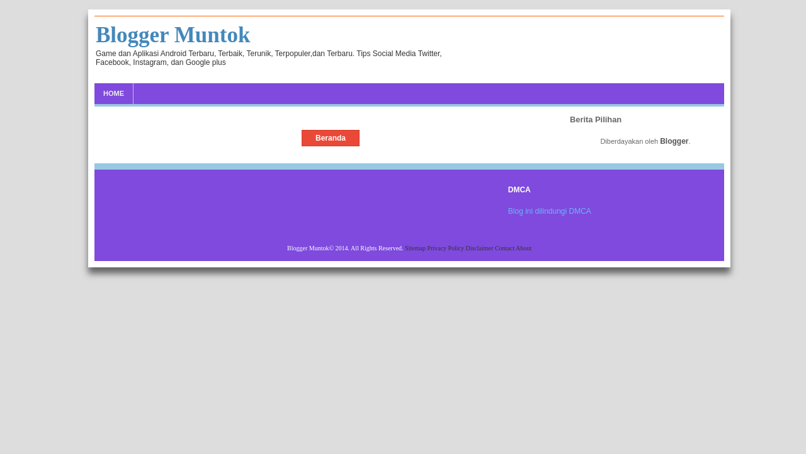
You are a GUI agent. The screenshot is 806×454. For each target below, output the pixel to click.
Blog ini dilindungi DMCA (549, 211)
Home (113, 93)
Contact (505, 248)
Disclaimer (480, 248)
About (523, 248)
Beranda (330, 138)
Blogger (674, 141)
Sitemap (416, 248)
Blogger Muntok (173, 35)
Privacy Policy (446, 248)
